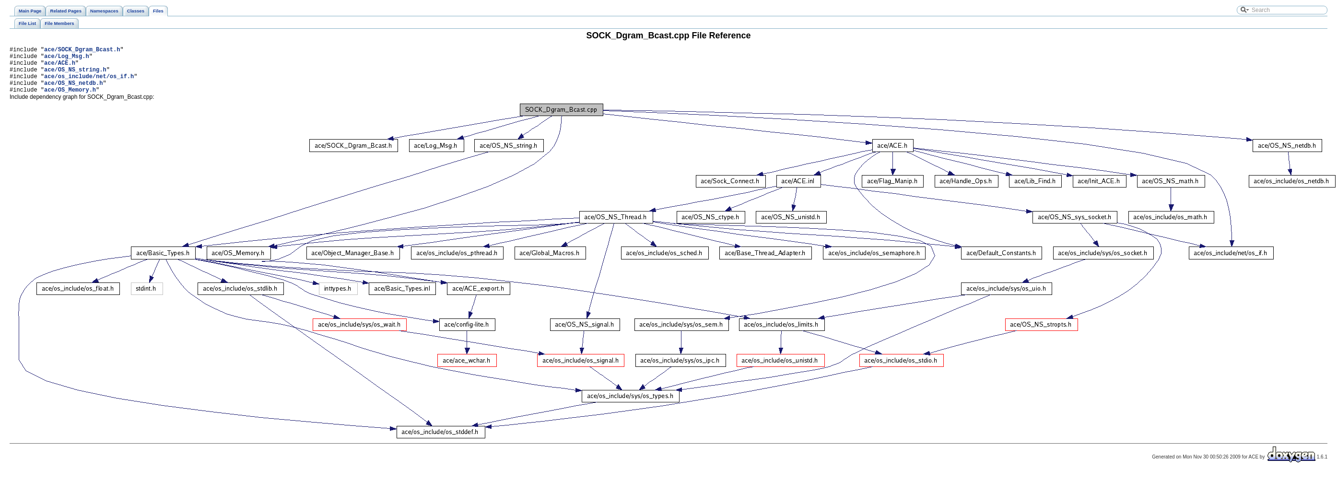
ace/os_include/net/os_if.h (89, 83)
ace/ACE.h (59, 67)
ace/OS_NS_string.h (75, 75)
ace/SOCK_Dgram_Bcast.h (82, 51)
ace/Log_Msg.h (66, 59)
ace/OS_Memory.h (70, 99)
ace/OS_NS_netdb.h (73, 91)
